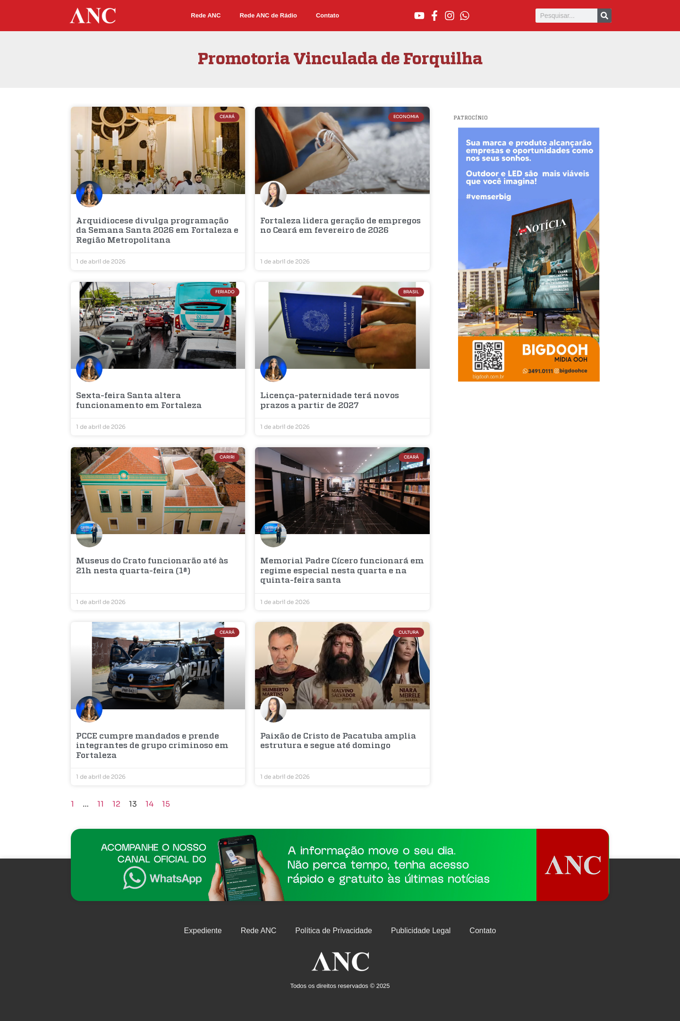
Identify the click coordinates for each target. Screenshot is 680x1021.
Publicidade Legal (420, 931)
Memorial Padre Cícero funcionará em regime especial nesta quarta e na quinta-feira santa (342, 571)
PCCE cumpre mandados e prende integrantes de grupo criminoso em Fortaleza (152, 746)
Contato (327, 15)
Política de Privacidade (333, 931)
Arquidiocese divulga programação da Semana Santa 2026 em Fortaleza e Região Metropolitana (157, 231)
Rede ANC (206, 15)
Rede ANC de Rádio (268, 15)
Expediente (203, 931)
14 (149, 804)
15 (166, 804)
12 (116, 804)
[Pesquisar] (604, 16)
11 (100, 804)
